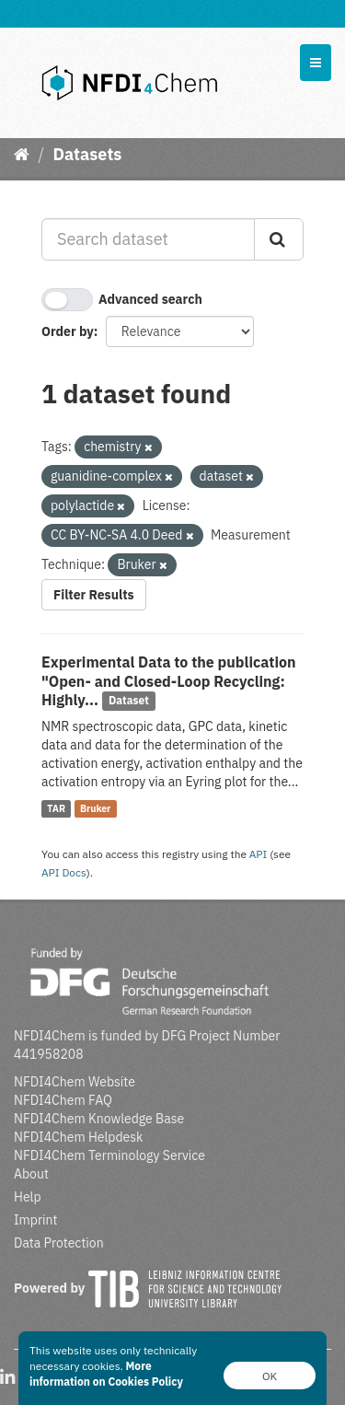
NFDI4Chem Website (74, 1082)
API (258, 854)
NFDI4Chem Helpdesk (79, 1137)
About (31, 1174)
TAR (56, 808)
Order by (67, 331)
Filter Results (93, 594)
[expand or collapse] (315, 62)
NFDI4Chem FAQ (63, 1100)
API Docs (63, 872)
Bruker (95, 808)
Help (27, 1197)
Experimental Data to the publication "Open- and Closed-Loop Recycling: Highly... (168, 681)
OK (269, 1376)
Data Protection (59, 1243)
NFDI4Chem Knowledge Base (99, 1118)
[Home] (21, 154)
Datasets (86, 154)
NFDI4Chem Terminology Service (109, 1155)
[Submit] (279, 239)
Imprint (35, 1220)
